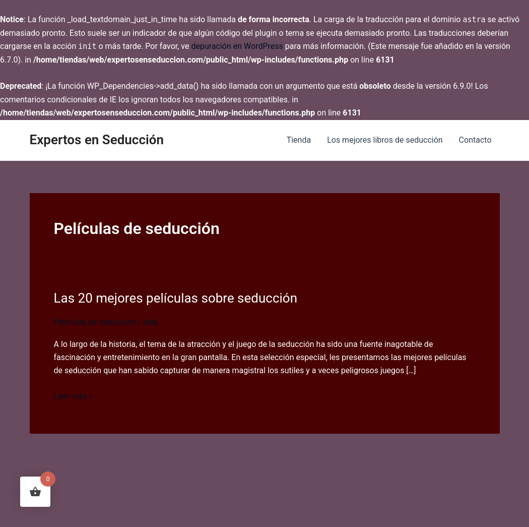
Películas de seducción (95, 322)
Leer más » (73, 396)
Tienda (299, 140)
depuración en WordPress (237, 46)
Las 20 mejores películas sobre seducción (176, 298)
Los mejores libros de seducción (384, 140)
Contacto (475, 140)
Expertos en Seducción (97, 139)
